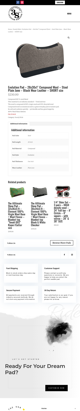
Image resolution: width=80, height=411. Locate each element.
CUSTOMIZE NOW (56, 388)
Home (10, 29)
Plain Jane (31, 168)
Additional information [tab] (18, 124)
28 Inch (30, 142)
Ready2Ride (17, 29)
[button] (69, 38)
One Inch (31, 161)
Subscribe (60, 2)
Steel (29, 136)
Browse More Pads (61, 242)
